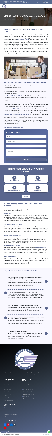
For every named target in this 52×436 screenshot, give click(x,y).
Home (5, 19)
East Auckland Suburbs (28, 394)
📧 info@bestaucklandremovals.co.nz (32, 2)
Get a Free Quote (5, 432)
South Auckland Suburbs (28, 396)
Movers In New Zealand (28, 384)
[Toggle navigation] (50, 6)
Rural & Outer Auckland (28, 399)
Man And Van (7, 391)
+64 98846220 (10, 126)
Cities (8, 19)
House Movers (7, 384)
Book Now (26, 196)
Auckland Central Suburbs (29, 387)
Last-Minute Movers (9, 400)
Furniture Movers (8, 387)
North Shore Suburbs (28, 389)
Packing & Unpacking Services (9, 394)
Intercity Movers (8, 398)
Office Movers (7, 389)
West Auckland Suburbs (28, 391)
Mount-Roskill (12, 19)
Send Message (26, 159)
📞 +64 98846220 (45, 2)
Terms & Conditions (46, 434)
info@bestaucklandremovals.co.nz (15, 127)
